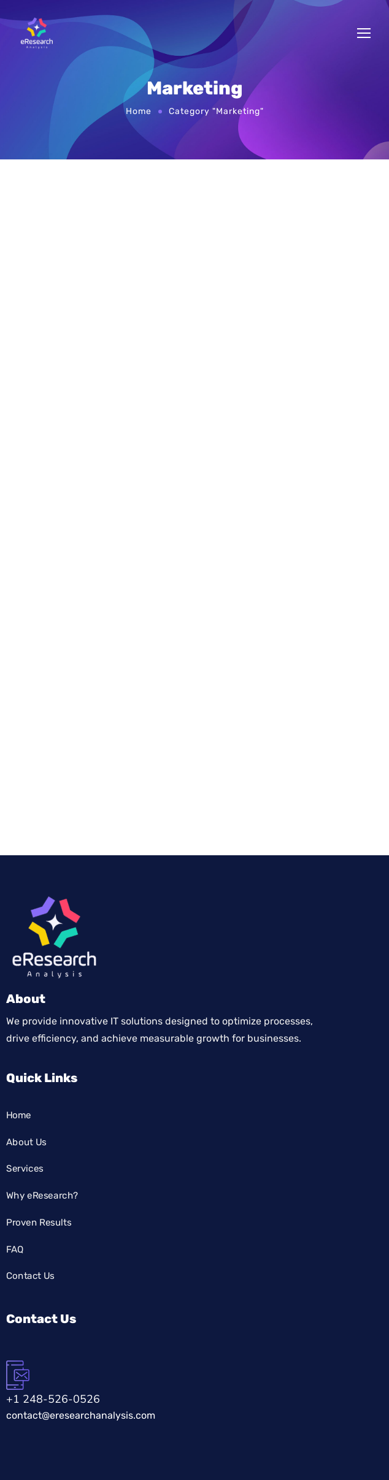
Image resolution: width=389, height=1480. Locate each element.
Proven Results (38, 1221)
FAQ (15, 1248)
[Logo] (36, 33)
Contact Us (30, 1275)
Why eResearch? (42, 1194)
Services (25, 1168)
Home (139, 111)
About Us (26, 1141)
